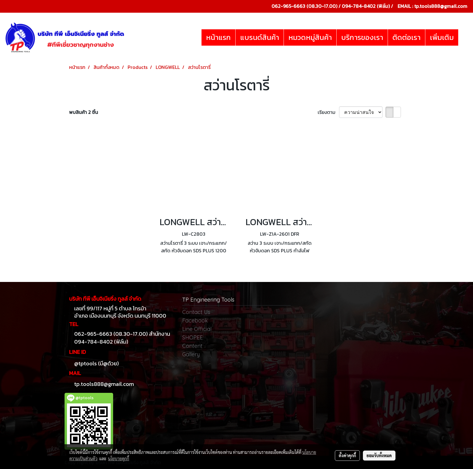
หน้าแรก (218, 37)
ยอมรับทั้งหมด (379, 455)
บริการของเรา (362, 37)
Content (192, 345)
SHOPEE (192, 337)
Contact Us (196, 312)
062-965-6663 (288, 6)
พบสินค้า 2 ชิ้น (83, 112)
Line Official (196, 328)
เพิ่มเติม (442, 37)
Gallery (191, 354)
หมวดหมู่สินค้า (310, 37)
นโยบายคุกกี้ (118, 458)
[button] (463, 37)
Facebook (195, 320)
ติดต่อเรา (406, 37)
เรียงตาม (328, 112)
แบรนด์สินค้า (259, 37)
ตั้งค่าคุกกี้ (347, 455)
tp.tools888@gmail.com (440, 6)
